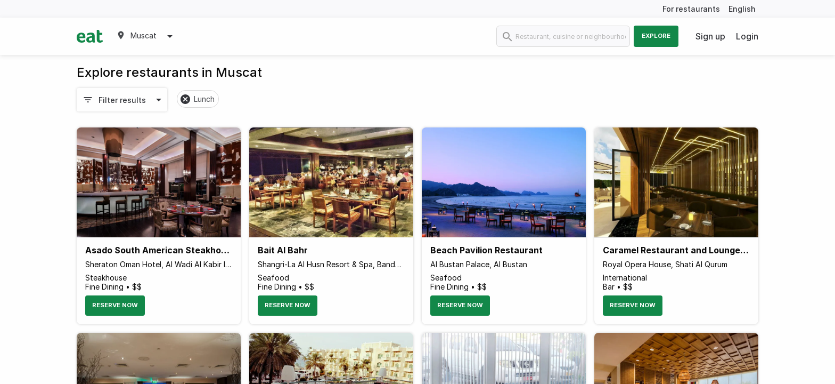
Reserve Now (115, 305)
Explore (656, 35)
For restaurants (691, 8)
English (742, 8)
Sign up (710, 36)
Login (747, 36)
